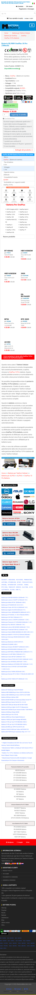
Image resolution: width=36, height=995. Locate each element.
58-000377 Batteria (20, 808)
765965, (26, 584)
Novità (3, 913)
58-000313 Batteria (20, 810)
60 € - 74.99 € (11, 940)
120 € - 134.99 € (13, 943)
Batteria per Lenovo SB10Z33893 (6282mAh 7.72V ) (15, 627)
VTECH (8, 253)
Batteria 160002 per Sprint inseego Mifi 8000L (13, 719)
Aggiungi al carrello (18, 115)
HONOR (25, 253)
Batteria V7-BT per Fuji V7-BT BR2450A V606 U (14, 722)
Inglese (14, 991)
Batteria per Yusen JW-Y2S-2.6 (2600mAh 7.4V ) (14, 607)
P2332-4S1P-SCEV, (27, 582)
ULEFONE (25, 275)
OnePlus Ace (23, 222)
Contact (17, 989)
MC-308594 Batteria (20, 815)
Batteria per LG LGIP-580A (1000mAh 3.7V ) (13, 654)
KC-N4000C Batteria (20, 789)
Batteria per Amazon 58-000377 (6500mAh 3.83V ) (15, 647)
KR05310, (18, 587)
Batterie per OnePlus (10, 36)
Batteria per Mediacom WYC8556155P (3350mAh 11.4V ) (17, 664)
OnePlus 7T (23, 230)
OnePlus (23, 36)
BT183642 (8, 251)
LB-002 (7, 342)
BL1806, (12, 589)
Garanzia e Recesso (9, 880)
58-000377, (4, 579)
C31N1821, (20, 584)
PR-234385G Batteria (20, 827)
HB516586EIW (27, 251)
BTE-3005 (25, 319)
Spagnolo (6, 991)
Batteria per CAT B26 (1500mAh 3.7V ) (11, 617)
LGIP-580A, (4, 582)
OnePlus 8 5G (10, 232)
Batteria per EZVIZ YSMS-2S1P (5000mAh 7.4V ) (14, 679)
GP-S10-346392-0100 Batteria (20, 818)
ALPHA (9, 344)
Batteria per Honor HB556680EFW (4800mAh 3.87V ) (15, 612)
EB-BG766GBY (25, 295)
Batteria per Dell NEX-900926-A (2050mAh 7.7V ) (14, 597)
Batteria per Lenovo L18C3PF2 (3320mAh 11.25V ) (15, 619)
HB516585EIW (10, 273)
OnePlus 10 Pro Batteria (11, 38)
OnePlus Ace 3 (24, 212)
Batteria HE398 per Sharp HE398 (10, 712)
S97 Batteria (20, 799)
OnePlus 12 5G (11, 214)
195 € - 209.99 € (22, 945)
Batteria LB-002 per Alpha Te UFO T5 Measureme (14, 707)
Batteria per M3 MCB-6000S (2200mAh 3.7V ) (13, 649)
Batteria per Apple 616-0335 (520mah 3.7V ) (13, 610)
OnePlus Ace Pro (24, 214)
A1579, (31, 587)
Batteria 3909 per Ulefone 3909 (9, 697)
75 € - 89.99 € (19, 940)
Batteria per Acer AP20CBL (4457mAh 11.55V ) (14, 661)
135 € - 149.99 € (22, 943)
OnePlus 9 (9, 224)
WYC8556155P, (12, 584)
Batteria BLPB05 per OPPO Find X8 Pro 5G (12, 727)
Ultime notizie (5, 922)
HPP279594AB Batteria (20, 834)
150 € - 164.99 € (31, 943)
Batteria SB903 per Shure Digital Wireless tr (13, 717)
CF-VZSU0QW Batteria (19, 778)
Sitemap (3, 908)
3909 (23, 273)
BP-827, (19, 582)
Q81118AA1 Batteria (20, 832)
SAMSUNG (26, 298)
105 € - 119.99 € (4, 943)
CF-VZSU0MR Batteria (19, 773)
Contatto (19, 6)
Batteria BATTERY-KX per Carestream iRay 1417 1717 (15, 731)
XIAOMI (9, 321)
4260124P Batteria (20, 837)
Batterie (3, 915)
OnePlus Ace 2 (24, 219)
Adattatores (4, 917)
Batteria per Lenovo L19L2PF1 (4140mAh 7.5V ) (14, 600)
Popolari (3, 910)
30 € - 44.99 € (18, 938)
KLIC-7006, (25, 587)
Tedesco (21, 991)
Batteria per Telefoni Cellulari (21, 33)
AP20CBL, (4, 584)
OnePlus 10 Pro (24, 217)
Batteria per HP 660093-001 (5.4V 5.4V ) (12, 605)
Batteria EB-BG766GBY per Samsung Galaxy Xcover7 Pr (16, 699)
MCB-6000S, (12, 579)
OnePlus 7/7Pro (11, 230)
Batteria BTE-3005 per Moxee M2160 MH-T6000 (14, 704)
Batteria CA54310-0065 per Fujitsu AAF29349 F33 (15, 729)
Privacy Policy (7, 870)
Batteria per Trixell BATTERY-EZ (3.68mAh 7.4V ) (14, 629)
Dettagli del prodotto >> (24, 150)
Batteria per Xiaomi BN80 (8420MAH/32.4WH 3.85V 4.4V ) (17, 632)
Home (6, 33)
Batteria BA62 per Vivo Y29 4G (9, 714)
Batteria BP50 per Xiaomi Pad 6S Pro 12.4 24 (13, 702)
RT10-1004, (4, 587)
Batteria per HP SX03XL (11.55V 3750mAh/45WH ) (15, 614)
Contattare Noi (10, 118)
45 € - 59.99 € (3, 940)
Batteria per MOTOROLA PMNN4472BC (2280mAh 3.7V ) (16, 652)
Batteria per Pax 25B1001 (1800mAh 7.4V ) (13, 624)
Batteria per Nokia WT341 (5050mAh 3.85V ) (13, 602)
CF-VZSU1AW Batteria (20, 780)
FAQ (26, 989)
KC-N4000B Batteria (20, 796)
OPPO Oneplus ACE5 (12, 209)
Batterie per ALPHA (8, 476)
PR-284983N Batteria (20, 829)
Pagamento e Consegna (26, 9)
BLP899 (22, 88)
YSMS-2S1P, (12, 587)
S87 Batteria (20, 794)
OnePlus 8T (10, 227)
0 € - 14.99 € (3, 938)
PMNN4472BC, (28, 579)
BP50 (6, 319)
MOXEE (25, 321)
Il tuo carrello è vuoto (16, 18)
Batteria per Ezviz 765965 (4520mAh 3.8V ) (13, 671)
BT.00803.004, (12, 582)
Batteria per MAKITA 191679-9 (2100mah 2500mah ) (15, 634)
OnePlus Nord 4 (24, 209)
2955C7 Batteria (20, 813)
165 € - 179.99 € (4, 945)
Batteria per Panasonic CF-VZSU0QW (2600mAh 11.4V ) (16, 622)
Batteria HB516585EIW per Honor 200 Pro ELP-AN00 (15, 695)
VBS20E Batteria (20, 770)
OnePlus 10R (10, 217)
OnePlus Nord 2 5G (25, 224)
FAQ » (3, 925)
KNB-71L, (18, 589)
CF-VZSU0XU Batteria (20, 775)
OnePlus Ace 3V (11, 212)
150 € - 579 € (3, 948)
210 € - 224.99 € (31, 945)
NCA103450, (19, 579)
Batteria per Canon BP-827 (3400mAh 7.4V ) (13, 656)
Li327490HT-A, (5, 589)
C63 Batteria (20, 791)
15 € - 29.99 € (10, 938)
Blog (2, 920)
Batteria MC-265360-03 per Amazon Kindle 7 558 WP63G (16, 709)
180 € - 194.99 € (13, 945)
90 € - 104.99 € (26, 940)
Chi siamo (29, 6)
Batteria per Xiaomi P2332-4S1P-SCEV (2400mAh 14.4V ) (17, 659)
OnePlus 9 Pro (23, 227)
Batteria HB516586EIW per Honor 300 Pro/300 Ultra (15, 692)
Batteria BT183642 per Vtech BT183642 (12, 690)
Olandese (30, 991)
